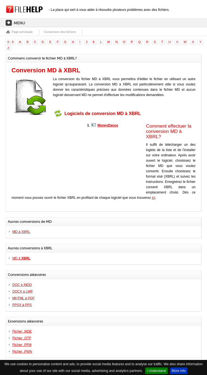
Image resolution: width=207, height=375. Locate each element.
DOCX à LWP (22, 291)
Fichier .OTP (21, 338)
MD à (21, 258)
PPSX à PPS (22, 305)
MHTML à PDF (23, 298)
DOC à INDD (22, 285)
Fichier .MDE (22, 331)
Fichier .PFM (21, 345)
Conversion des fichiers (60, 32)
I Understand (156, 371)
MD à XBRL (21, 232)
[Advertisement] (46, 154)
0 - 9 (11, 42)
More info (179, 371)
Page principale (22, 32)
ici (153, 198)
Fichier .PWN (22, 351)
